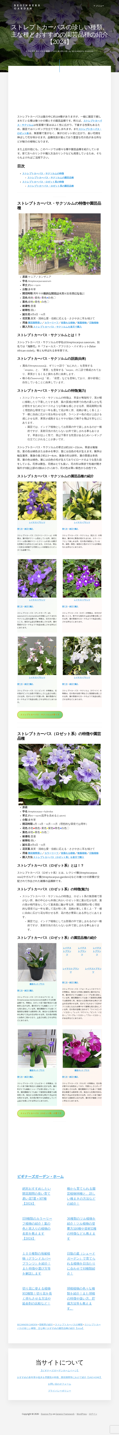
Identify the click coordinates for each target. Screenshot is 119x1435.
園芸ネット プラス (37, 992)
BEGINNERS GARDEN (27, 7)
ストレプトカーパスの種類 (37, 51)
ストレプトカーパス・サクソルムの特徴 (45, 173)
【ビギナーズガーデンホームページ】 (59, 1379)
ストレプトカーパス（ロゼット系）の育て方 (41, 1122)
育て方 (20, 533)
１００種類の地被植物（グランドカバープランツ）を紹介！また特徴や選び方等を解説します (36, 1272)
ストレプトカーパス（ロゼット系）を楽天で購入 (61, 865)
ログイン (93, 1426)
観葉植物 (87, 322)
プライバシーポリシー (59, 1403)
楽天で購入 (28, 533)
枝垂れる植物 (71, 322)
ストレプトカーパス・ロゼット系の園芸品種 (53, 186)
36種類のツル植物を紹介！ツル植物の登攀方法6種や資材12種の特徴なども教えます (81, 1237)
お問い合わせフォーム (59, 1396)
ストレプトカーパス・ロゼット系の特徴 (45, 182)
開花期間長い (36, 322)
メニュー (100, 6)
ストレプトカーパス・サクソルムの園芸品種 (53, 177)
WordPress (82, 1426)
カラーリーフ (53, 322)
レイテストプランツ (37, 526)
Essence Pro (46, 1426)
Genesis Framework (65, 1426)
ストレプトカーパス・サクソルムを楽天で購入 (60, 331)
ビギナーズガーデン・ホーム (40, 1184)
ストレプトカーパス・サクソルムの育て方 (40, 719)
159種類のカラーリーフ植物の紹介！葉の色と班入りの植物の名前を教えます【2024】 (37, 1237)
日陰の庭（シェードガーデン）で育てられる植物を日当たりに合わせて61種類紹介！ (81, 1272)
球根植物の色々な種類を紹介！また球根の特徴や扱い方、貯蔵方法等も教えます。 (81, 1307)
